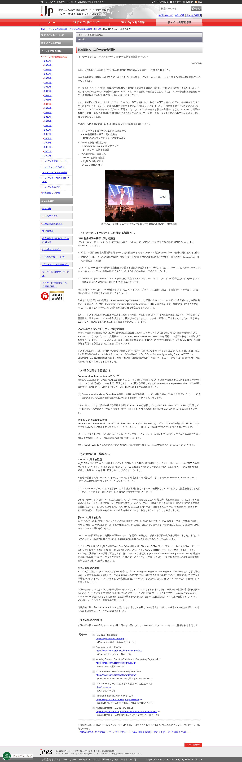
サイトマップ (127, 759)
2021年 (48, 78)
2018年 (48, 91)
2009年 (48, 130)
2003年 (48, 155)
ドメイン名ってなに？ (53, 167)
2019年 (48, 86)
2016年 (48, 99)
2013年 (48, 112)
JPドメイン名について (86, 22)
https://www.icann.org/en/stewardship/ (115, 675)
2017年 (48, 95)
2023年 (48, 69)
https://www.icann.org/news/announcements (118, 650)
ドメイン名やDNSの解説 (54, 172)
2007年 (48, 138)
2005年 (48, 147)
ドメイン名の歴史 (51, 187)
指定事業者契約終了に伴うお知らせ (55, 240)
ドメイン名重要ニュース (54, 161)
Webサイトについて (89, 759)
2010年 (48, 125)
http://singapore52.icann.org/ (110, 638)
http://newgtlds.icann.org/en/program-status (117, 699)
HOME (43, 29)
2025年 (48, 61)
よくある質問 (193, 15)
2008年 (48, 134)
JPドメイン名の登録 (133, 22)
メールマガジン (50, 216)
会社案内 (177, 2)
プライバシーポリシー (65, 759)
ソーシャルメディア (52, 223)
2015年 (97, 29)
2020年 (48, 82)
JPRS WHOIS (162, 2)
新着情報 (46, 208)
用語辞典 (179, 15)
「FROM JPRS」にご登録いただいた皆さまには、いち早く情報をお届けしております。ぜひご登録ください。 (134, 732)
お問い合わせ (166, 15)
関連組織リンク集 (51, 192)
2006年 (48, 142)
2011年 (48, 121)
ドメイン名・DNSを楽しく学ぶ (55, 180)
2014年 (48, 108)
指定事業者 (48, 231)
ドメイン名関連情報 (179, 22)
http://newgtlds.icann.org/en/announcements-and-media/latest (126, 711)
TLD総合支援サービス (53, 257)
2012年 (48, 117)
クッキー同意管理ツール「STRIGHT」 (54, 284)
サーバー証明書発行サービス (55, 274)
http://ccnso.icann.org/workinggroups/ (114, 663)
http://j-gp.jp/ (102, 687)
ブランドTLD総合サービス (55, 264)
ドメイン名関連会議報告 (80, 29)
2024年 (48, 65)
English (189, 2)
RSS (200, 2)
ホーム (51, 22)
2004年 (48, 151)
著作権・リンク (110, 759)
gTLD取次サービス (51, 249)
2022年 (48, 74)
